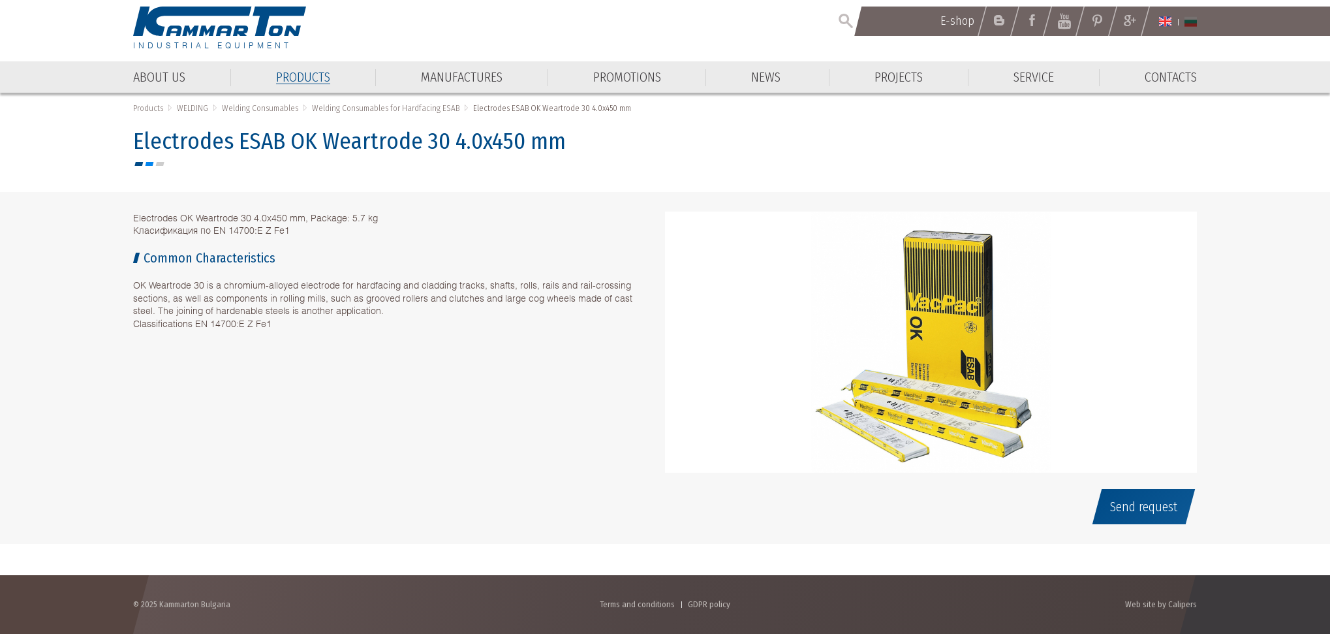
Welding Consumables (260, 108)
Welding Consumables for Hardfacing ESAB (385, 108)
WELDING (192, 108)
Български (1190, 21)
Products (148, 108)
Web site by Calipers (1161, 604)
